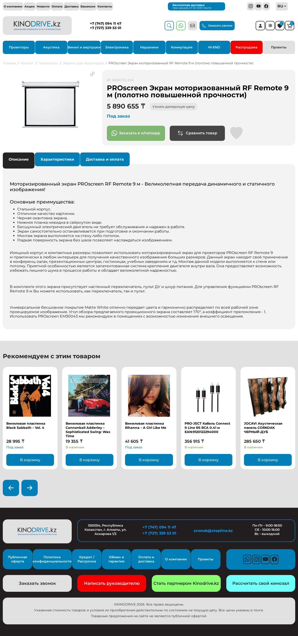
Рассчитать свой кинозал (260, 583)
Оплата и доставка (146, 559)
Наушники (149, 47)
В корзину (30, 460)
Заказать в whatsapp (136, 133)
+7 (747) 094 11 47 (105, 23)
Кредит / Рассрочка (87, 559)
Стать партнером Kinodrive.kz (186, 583)
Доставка (71, 6)
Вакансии (88, 6)
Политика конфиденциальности (52, 559)
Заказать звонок (217, 26)
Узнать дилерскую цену (173, 107)
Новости (43, 6)
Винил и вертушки (84, 47)
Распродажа (246, 47)
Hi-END (214, 47)
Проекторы (19, 47)
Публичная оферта (17, 559)
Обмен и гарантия (116, 559)
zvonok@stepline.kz (213, 530)
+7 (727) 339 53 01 (105, 28)
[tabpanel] (149, 245)
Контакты (105, 6)
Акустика (51, 47)
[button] (92, 74)
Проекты (279, 47)
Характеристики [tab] (57, 159)
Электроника (117, 47)
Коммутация (182, 47)
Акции (29, 6)
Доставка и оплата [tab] (105, 159)
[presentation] (11, 488)
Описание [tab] (19, 159)
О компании (13, 6)
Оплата (57, 6)
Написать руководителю (112, 583)
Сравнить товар (197, 133)
